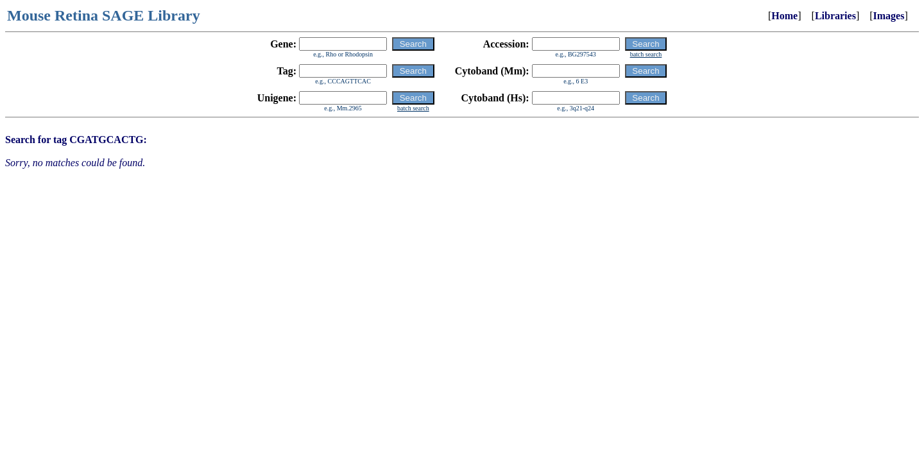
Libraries (835, 15)
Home (784, 15)
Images (889, 15)
